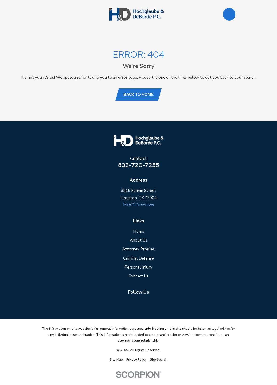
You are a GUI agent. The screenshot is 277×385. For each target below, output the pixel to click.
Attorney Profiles (138, 249)
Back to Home (138, 94)
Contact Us (138, 276)
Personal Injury (138, 267)
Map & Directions (138, 205)
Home (138, 231)
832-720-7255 (138, 165)
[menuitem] (116, 360)
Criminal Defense (138, 258)
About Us (138, 240)
